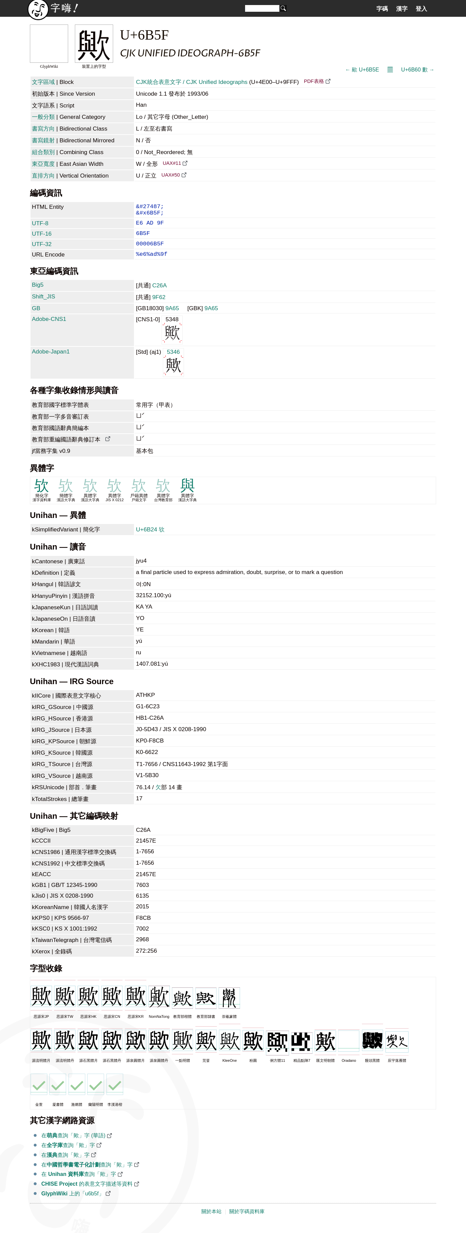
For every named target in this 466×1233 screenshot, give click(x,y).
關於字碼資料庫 (247, 1220)
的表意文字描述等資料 (87, 1192)
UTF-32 (42, 250)
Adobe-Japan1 (51, 360)
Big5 (38, 293)
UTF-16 (42, 238)
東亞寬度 (43, 163)
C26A (159, 294)
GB (36, 317)
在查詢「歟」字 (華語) (73, 1144)
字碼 (382, 8)
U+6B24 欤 (150, 538)
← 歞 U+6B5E (362, 70)
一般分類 (43, 116)
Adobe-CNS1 (49, 327)
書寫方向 (43, 128)
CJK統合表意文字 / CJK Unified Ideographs (191, 82)
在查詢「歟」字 (68, 1154)
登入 (421, 8)
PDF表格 (314, 81)
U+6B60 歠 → (417, 70)
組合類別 (43, 152)
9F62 (159, 305)
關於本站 (211, 1220)
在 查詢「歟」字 (78, 1183)
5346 (173, 370)
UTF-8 (40, 226)
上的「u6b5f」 (72, 1202)
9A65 (172, 317)
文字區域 (43, 82)
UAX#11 (172, 163)
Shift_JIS (43, 305)
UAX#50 (170, 175)
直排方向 (43, 175)
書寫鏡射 (43, 140)
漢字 (402, 8)
